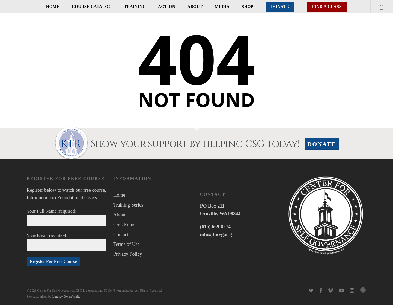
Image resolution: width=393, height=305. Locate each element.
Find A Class (327, 6)
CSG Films (124, 224)
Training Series (128, 205)
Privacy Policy (127, 254)
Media (222, 6)
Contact (121, 234)
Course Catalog (92, 6)
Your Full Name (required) (67, 217)
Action (166, 6)
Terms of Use (126, 244)
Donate (280, 6)
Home (53, 6)
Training (135, 6)
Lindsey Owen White (66, 296)
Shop (248, 6)
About (195, 6)
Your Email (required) (67, 242)
